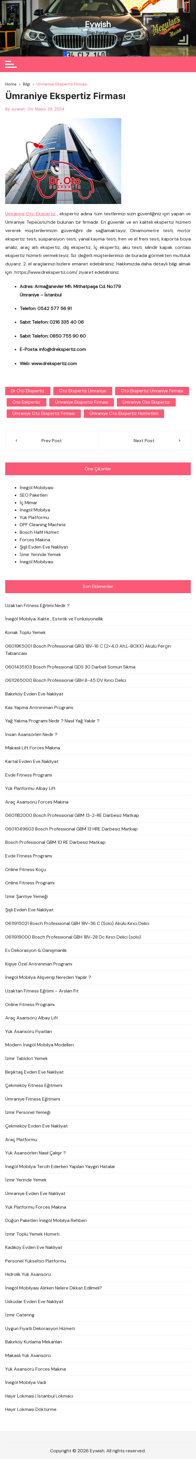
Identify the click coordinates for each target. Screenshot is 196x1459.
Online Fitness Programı (30, 883)
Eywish (98, 24)
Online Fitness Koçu (25, 869)
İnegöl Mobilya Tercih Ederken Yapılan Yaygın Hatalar (60, 1166)
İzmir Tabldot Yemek (26, 1058)
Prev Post (51, 441)
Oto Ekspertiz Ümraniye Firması (152, 391)
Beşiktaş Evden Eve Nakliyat (34, 1072)
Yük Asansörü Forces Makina (35, 1369)
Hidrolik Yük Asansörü (28, 1274)
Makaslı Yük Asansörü (28, 1355)
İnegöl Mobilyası (36, 487)
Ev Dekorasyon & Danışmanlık (36, 950)
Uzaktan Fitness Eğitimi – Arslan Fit (42, 991)
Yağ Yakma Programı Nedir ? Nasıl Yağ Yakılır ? (52, 721)
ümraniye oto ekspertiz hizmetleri (123, 413)
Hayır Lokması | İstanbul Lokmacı (39, 1396)
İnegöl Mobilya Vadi (25, 1382)
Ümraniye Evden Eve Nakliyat (35, 1193)
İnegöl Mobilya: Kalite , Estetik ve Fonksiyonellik (54, 619)
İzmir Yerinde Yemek (40, 554)
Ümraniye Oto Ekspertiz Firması (43, 413)
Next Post (144, 441)
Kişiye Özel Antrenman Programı (38, 964)
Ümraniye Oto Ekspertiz (30, 214)
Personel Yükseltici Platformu (35, 1261)
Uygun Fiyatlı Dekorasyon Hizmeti (40, 1328)
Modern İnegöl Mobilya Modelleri (39, 1045)
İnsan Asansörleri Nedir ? (31, 734)
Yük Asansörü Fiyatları (28, 1031)
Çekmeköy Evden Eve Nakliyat (36, 1126)
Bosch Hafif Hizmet (39, 532)
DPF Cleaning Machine (43, 525)
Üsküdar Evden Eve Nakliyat (34, 1301)
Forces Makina (35, 540)
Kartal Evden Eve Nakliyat (32, 761)
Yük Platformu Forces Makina (35, 1207)
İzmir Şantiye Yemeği (26, 896)
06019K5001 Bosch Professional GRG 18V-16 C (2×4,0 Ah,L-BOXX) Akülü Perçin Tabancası (88, 650)
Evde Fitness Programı (28, 775)
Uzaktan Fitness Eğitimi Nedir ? (37, 605)
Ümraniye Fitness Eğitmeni (32, 1099)
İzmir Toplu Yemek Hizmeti (32, 1234)
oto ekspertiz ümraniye (82, 391)
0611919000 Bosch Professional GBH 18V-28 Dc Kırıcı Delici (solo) (73, 937)
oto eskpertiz (26, 402)
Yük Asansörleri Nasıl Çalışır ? (35, 1153)
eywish (18, 109)
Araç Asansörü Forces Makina (36, 802)
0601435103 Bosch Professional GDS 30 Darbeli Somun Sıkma (70, 667)
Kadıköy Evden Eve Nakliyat (33, 1247)
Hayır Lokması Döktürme (31, 1409)
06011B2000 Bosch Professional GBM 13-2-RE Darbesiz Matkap (72, 815)
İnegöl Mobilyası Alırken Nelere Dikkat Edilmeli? (53, 1288)
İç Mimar (28, 503)
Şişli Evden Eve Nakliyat (44, 547)
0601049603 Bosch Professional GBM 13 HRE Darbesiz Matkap (71, 829)
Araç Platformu (21, 1139)
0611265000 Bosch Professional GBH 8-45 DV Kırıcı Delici (65, 680)
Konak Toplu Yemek (25, 632)
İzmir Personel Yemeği (27, 1112)
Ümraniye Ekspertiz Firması (81, 402)
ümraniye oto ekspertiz (146, 402)
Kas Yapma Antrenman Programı (39, 707)
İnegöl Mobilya (35, 510)
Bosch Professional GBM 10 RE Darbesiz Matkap (55, 842)
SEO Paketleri (34, 495)
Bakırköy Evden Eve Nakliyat (34, 694)
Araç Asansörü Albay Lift (31, 1018)
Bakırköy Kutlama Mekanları (33, 1342)
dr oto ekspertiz (27, 391)
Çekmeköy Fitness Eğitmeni (33, 1085)
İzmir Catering (20, 1315)
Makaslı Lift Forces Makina (32, 748)
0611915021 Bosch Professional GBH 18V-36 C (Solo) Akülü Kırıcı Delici (77, 923)
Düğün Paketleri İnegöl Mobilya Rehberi (46, 1220)
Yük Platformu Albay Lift (30, 788)
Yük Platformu (34, 517)
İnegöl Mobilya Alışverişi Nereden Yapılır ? (48, 977)
